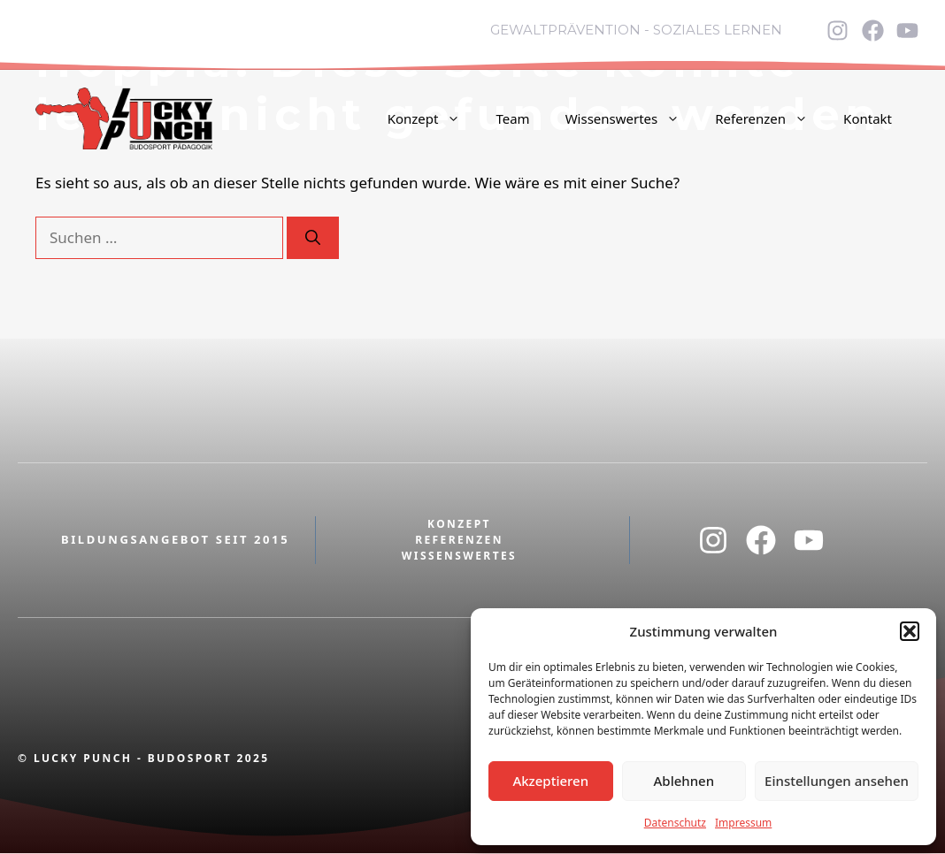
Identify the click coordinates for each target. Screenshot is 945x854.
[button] (909, 631)
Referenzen (770, 118)
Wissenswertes (631, 118)
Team (512, 118)
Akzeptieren (550, 780)
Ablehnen (684, 780)
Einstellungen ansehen (836, 780)
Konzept (433, 118)
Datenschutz (675, 822)
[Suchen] (313, 238)
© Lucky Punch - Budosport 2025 (144, 758)
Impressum (743, 822)
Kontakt (867, 118)
